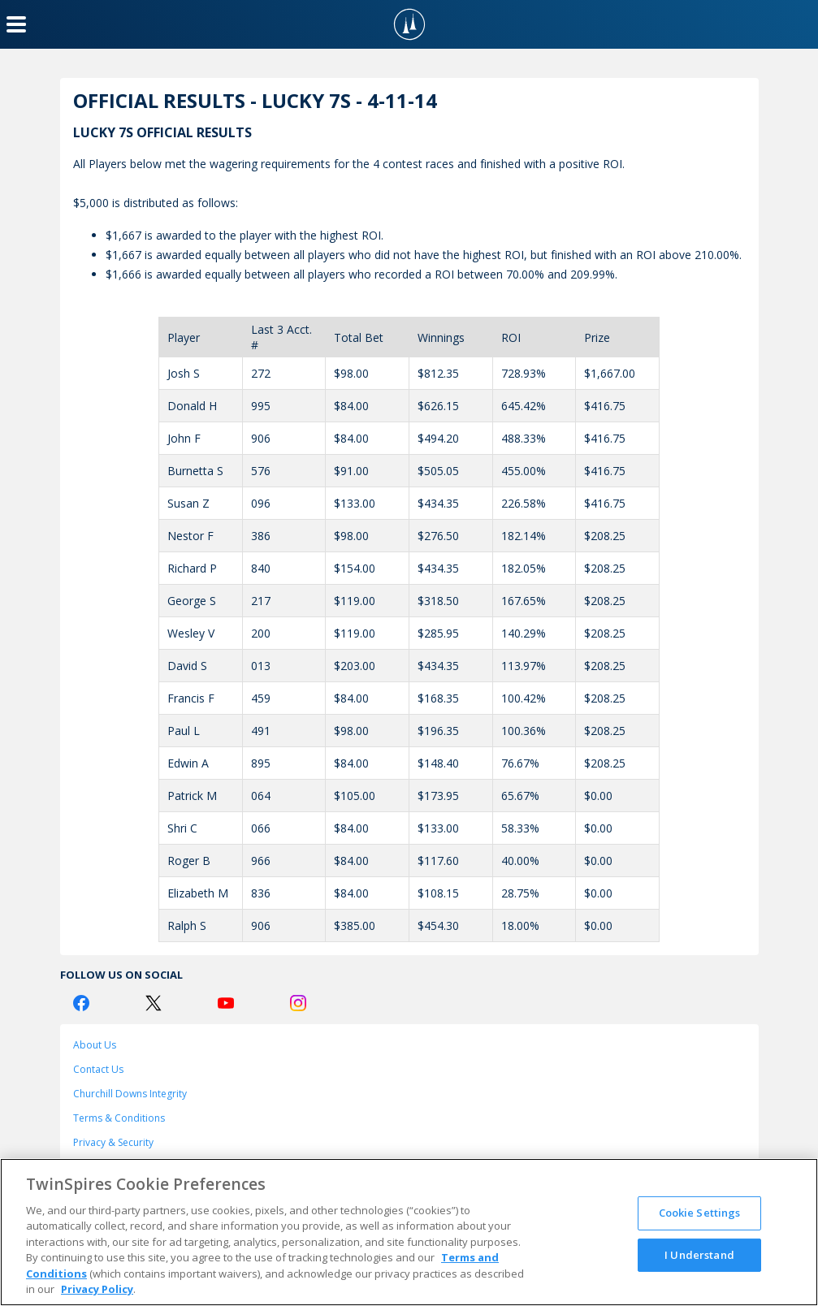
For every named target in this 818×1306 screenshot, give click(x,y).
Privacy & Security (113, 1142)
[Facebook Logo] (81, 1003)
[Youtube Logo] (226, 1003)
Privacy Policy (97, 1289)
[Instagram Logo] (298, 1003)
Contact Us (98, 1069)
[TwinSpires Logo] (409, 24)
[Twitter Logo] (153, 1003)
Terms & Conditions (119, 1118)
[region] (409, 1232)
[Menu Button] (16, 24)
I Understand (699, 1254)
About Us (94, 1045)
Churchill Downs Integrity (130, 1094)
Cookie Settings (700, 1212)
